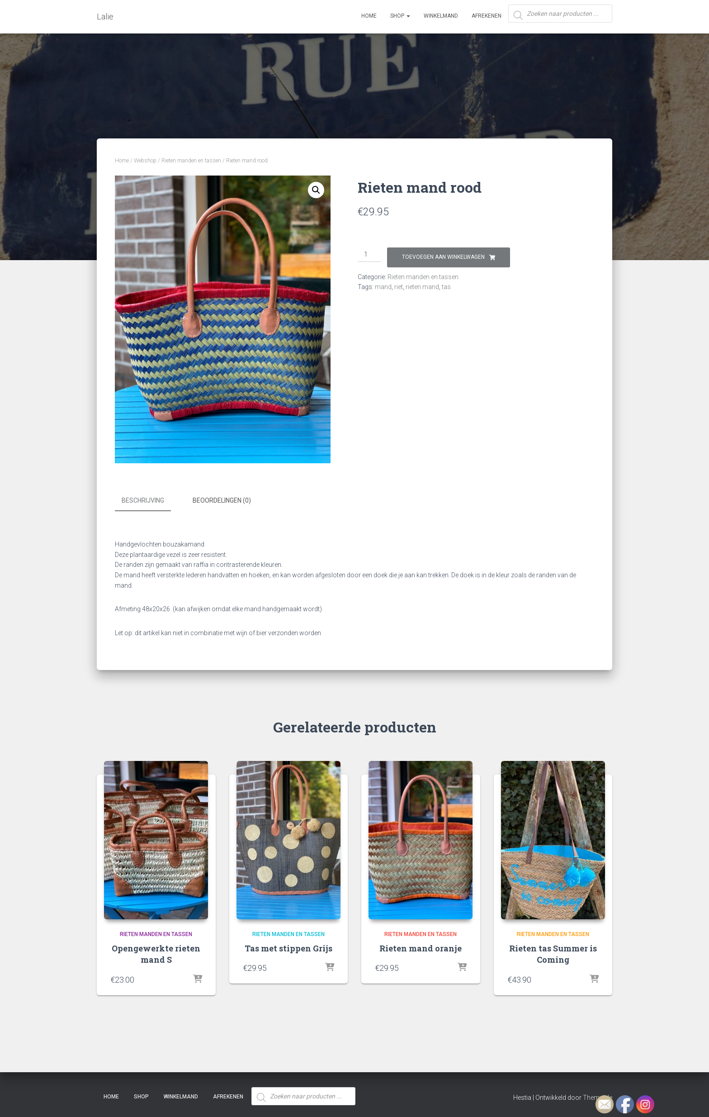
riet (398, 286)
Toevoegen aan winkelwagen (443, 257)
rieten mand (422, 286)
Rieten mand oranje (420, 947)
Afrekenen (486, 16)
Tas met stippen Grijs (288, 947)
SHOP (400, 16)
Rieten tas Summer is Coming (553, 953)
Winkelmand (441, 16)
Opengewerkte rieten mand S (156, 953)
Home (369, 16)
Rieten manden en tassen (191, 160)
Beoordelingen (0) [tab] (222, 500)
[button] (316, 190)
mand (383, 286)
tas (446, 286)
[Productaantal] (369, 254)
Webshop (145, 160)
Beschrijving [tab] (143, 500)
